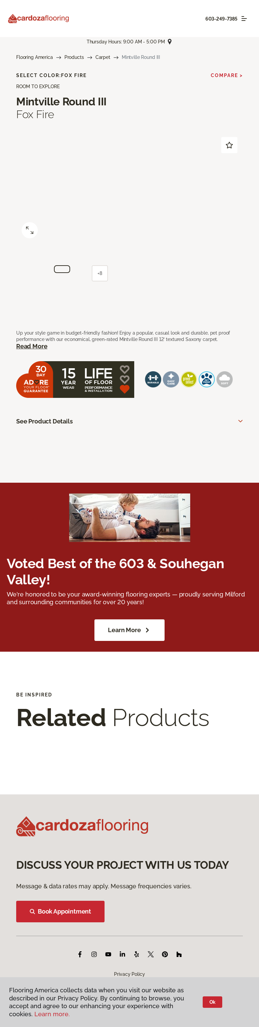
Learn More (129, 630)
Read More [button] (31, 346)
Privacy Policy (129, 974)
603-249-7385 (221, 19)
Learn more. (52, 1014)
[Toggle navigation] (244, 18)
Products (74, 57)
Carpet (102, 57)
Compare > (227, 75)
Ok (212, 1002)
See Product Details (44, 421)
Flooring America (34, 57)
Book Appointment (60, 911)
